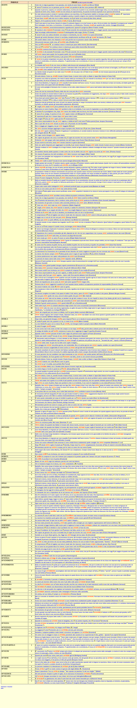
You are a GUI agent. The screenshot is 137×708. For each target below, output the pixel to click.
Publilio (72, 42)
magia (80, 32)
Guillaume (130, 308)
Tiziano (105, 137)
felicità (39, 72)
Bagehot (77, 205)
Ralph (73, 238)
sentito (89, 354)
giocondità (97, 434)
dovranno (96, 131)
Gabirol (88, 296)
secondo (40, 525)
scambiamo (39, 476)
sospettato (107, 442)
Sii (36, 298)
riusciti (89, 172)
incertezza (93, 11)
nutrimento (69, 80)
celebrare (52, 131)
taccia (70, 21)
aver (59, 273)
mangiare (88, 407)
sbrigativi (41, 133)
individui (56, 506)
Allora (115, 229)
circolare (90, 515)
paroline (75, 7)
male (53, 205)
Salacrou (75, 472)
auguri (41, 450)
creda (83, 215)
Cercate (55, 161)
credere (115, 163)
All (36, 54)
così (119, 67)
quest (123, 222)
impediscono (46, 282)
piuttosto (61, 106)
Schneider (73, 249)
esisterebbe (70, 345)
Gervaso (96, 203)
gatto (73, 308)
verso (102, 338)
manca (44, 54)
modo (67, 215)
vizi (49, 205)
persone (40, 259)
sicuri (47, 173)
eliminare (105, 83)
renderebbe (45, 61)
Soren (87, 69)
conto (66, 151)
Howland (102, 254)
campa (50, 226)
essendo (91, 10)
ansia (38, 35)
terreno (94, 350)
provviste (90, 30)
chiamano (58, 39)
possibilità (99, 356)
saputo (67, 114)
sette (62, 391)
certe (42, 87)
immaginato (127, 434)
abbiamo (85, 147)
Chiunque (76, 506)
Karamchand (103, 175)
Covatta (67, 84)
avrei (64, 343)
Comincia (45, 7)
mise (58, 416)
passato (61, 5)
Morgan (117, 293)
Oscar (92, 5)
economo (57, 57)
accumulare (83, 30)
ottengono (64, 434)
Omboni (104, 76)
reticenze (54, 479)
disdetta (39, 65)
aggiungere (57, 128)
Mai (54, 422)
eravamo (122, 147)
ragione (64, 121)
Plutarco (128, 340)
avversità (66, 203)
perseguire (106, 191)
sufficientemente (51, 32)
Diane (113, 515)
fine (83, 7)
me (76, 119)
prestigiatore (49, 111)
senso (42, 472)
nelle (58, 72)
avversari (61, 442)
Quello (106, 163)
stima (120, 277)
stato (42, 523)
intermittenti (45, 242)
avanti (84, 198)
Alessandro (77, 161)
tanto (48, 54)
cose (40, 27)
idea (106, 445)
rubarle (111, 445)
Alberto (56, 413)
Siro (76, 42)
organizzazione (98, 523)
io (49, 475)
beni (84, 347)
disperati (82, 145)
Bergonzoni (121, 416)
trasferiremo (68, 25)
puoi (41, 296)
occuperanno (89, 284)
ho (66, 405)
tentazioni (65, 205)
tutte (67, 42)
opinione (50, 301)
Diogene (53, 338)
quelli (129, 83)
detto (105, 23)
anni (50, 142)
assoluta (81, 175)
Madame (96, 186)
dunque (53, 472)
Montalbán (64, 409)
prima (101, 67)
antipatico (61, 61)
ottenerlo (100, 222)
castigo (46, 114)
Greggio (38, 451)
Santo (66, 76)
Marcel (85, 501)
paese (62, 293)
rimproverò (79, 511)
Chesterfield (65, 373)
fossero (126, 394)
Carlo (87, 301)
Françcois (79, 265)
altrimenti (71, 167)
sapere (40, 137)
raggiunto (53, 284)
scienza (128, 495)
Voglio (37, 163)
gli (41, 37)
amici (51, 203)
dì (67, 180)
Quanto (88, 277)
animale (94, 400)
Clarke (91, 32)
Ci (63, 25)
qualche (99, 25)
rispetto (80, 371)
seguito (99, 345)
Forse (37, 537)
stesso (95, 191)
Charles (72, 395)
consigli (90, 261)
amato (47, 106)
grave (72, 312)
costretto (132, 163)
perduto (64, 109)
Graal (70, 76)
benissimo (111, 378)
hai (40, 475)
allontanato (116, 61)
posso (120, 308)
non (66, 5)
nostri (123, 233)
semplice (78, 59)
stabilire (94, 14)
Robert (76, 220)
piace (78, 72)
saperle (64, 265)
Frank (91, 518)
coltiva (43, 240)
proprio (69, 128)
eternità (66, 445)
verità (97, 180)
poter (122, 173)
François (124, 72)
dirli (104, 329)
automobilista (124, 163)
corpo (57, 398)
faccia (60, 21)
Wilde (96, 5)
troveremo (58, 25)
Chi (98, 23)
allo (68, 425)
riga (66, 385)
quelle (76, 94)
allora (91, 329)
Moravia (61, 413)
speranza (110, 11)
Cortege (56, 310)
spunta (103, 411)
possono (81, 39)
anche (98, 151)
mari (40, 23)
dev (85, 23)
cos (39, 44)
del (98, 37)
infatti (125, 83)
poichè (85, 487)
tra (63, 284)
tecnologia (42, 32)
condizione (119, 240)
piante (96, 411)
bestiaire (49, 310)
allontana (71, 67)
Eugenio (57, 242)
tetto (59, 210)
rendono (62, 200)
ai (80, 525)
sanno (51, 259)
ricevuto (127, 102)
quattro (82, 416)
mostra (62, 195)
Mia (36, 119)
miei (70, 83)
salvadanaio (82, 65)
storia (45, 506)
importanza (100, 495)
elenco (107, 407)
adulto (51, 151)
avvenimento (84, 180)
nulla (90, 39)
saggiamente (93, 394)
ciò (72, 72)
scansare (38, 16)
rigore (80, 147)
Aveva (37, 427)
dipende (69, 233)
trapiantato (95, 109)
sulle (54, 140)
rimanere (56, 173)
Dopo (56, 109)
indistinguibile (69, 32)
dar (83, 385)
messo (66, 111)
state (39, 14)
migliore (47, 279)
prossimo (72, 496)
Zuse (78, 169)
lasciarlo (98, 425)
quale (63, 180)
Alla (36, 42)
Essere (92, 240)
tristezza (82, 87)
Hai (100, 537)
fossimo (117, 495)
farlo (116, 509)
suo (57, 5)
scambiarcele (72, 475)
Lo (57, 338)
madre (91, 398)
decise (44, 416)
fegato (92, 293)
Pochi (37, 282)
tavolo (76, 425)
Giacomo (39, 184)
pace (49, 324)
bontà (90, 186)
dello (71, 499)
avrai (85, 479)
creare (75, 178)
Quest (105, 222)
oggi (111, 156)
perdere (78, 456)
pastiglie (47, 87)
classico (40, 154)
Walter (72, 205)
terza (119, 247)
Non (109, 59)
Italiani (57, 425)
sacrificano (82, 37)
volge (45, 5)
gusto (51, 72)
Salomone (89, 195)
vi (58, 14)
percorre (45, 10)
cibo (112, 78)
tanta (87, 338)
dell (44, 65)
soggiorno (86, 251)
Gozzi (85, 279)
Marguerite (81, 114)
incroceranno (62, 537)
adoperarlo (83, 350)
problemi (64, 378)
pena (69, 331)
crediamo (44, 147)
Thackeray (64, 316)
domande (40, 492)
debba (71, 121)
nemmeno (61, 229)
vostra (39, 369)
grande (86, 186)
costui (117, 191)
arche (122, 495)
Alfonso (115, 523)
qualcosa (48, 21)
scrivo (42, 329)
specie (91, 499)
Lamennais (84, 220)
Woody (99, 391)
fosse (132, 156)
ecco (47, 395)
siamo (110, 30)
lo (43, 59)
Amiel (101, 27)
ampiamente (67, 104)
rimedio (111, 261)
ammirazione (93, 305)
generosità (127, 59)
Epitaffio (38, 385)
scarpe (60, 405)
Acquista (38, 78)
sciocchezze (112, 394)
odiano (44, 39)
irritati (71, 173)
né (91, 434)
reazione (91, 16)
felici (87, 72)
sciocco (102, 261)
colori (64, 333)
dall (81, 98)
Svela (37, 479)
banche (60, 207)
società (84, 131)
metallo (73, 111)
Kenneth (105, 200)
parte (87, 98)
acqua (63, 128)
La (54, 25)
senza (54, 142)
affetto (109, 172)
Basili (92, 65)
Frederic (96, 27)
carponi (51, 10)
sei (61, 35)
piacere (70, 102)
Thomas (113, 151)
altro (95, 23)
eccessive (120, 59)
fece (113, 507)
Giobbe (62, 84)
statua (106, 109)
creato (130, 67)
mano (99, 277)
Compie (84, 450)
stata (60, 394)
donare (72, 387)
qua (129, 240)
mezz (76, 445)
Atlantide (113, 23)
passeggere (39, 395)
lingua (44, 369)
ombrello (113, 487)
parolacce (91, 7)
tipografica (53, 394)
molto (127, 94)
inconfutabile (45, 400)
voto (90, 385)
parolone (56, 7)
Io (36, 226)
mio (58, 293)
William (50, 316)
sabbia (65, 352)
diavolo (101, 37)
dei (41, 312)
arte (49, 215)
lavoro (102, 506)
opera (68, 499)
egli (92, 277)
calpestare (67, 315)
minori (117, 371)
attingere (94, 229)
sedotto (125, 407)
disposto (100, 394)
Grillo (80, 165)
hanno (121, 407)
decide (83, 319)
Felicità (37, 212)
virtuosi (56, 37)
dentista (39, 111)
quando (105, 30)
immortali (66, 395)
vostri (58, 378)
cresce (62, 226)
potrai (46, 59)
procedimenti (127, 131)
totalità (69, 245)
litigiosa (78, 210)
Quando (37, 10)
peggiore (118, 222)
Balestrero (84, 169)
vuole (68, 289)
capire (71, 137)
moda (134, 78)
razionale (73, 163)
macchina (76, 14)
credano (79, 298)
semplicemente (73, 37)
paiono (44, 182)
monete (95, 111)
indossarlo (131, 191)
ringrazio (53, 83)
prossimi (115, 30)
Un (51, 47)
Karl (75, 21)
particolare (70, 182)
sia (125, 182)
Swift (46, 158)
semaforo (57, 165)
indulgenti (54, 186)
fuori (91, 111)
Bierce (118, 111)
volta (73, 261)
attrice (99, 18)
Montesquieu (81, 395)
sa (110, 10)
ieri (36, 158)
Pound (50, 420)
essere (89, 23)
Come (37, 67)
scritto (84, 76)
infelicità (55, 240)
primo (40, 298)
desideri (75, 83)
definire (116, 350)
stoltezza (68, 195)
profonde (50, 413)
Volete (37, 161)
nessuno (74, 154)
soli (76, 114)
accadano (50, 249)
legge (85, 331)
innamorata (69, 119)
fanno (41, 98)
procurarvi (130, 371)
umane (80, 352)
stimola (62, 279)
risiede (44, 72)
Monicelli (102, 324)
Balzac (67, 49)
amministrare (71, 265)
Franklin (79, 464)
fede (50, 298)
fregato (104, 487)
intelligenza (56, 400)
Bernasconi (77, 235)
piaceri (43, 418)
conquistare (52, 59)
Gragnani (93, 301)
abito (45, 191)
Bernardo (93, 44)
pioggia (41, 345)
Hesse (51, 231)
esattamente (82, 442)
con (50, 7)
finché (78, 128)
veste (60, 100)
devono (46, 254)
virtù (87, 282)
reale (91, 495)
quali (113, 308)
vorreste (104, 251)
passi (80, 308)
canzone (116, 385)
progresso (85, 27)
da (52, 21)
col (43, 165)
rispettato (104, 173)
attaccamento (52, 373)
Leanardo (77, 80)
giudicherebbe (71, 61)
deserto (58, 350)
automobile (112, 400)
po (118, 338)
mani (57, 140)
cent (47, 142)
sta (49, 331)
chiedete (102, 380)
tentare (116, 10)
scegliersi (93, 503)
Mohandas (95, 175)
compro (65, 329)
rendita (85, 270)
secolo (108, 25)
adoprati (125, 78)
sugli (56, 487)
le (58, 18)
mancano (46, 42)
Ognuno (62, 506)
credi (42, 333)
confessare (66, 156)
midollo (45, 104)
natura (92, 324)
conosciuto (50, 91)
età (45, 30)
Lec (70, 422)
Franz (91, 492)
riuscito (56, 407)
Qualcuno (69, 506)
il (96, 30)
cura (47, 217)
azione (76, 411)
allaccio (92, 416)
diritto (78, 151)
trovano (106, 72)
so (40, 226)
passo (93, 35)
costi (79, 121)
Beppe (76, 165)
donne (48, 207)
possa (100, 233)
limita (55, 94)
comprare (76, 270)
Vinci (84, 80)
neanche (68, 142)
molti (44, 161)
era (47, 391)
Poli (113, 76)
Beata (97, 450)
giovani (130, 147)
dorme (93, 98)
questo (77, 27)
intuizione (72, 175)
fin (117, 400)
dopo (104, 94)
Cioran (53, 133)
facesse (71, 507)
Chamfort (79, 57)
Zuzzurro (103, 207)
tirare (41, 18)
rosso (46, 165)
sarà (121, 229)
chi (42, 21)
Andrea (73, 169)
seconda (74, 247)
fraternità (57, 496)
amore (39, 7)
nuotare (104, 378)
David (122, 251)
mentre (74, 147)
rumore (131, 94)
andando (78, 167)
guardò (123, 338)
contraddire (57, 233)
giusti (52, 487)
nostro (105, 172)
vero (43, 189)
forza (87, 229)
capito (56, 119)
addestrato (56, 67)
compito (52, 503)
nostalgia (55, 147)
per (126, 23)
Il (35, 57)
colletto (106, 416)
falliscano (74, 268)
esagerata (44, 301)
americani (71, 391)
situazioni (57, 16)
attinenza (63, 182)
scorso (86, 83)
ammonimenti (81, 261)
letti (82, 329)
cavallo (57, 226)
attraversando (45, 14)
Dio (88, 37)
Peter (110, 16)
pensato (65, 411)
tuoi (53, 356)
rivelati (71, 442)
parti (64, 525)
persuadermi (48, 121)
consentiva (67, 301)
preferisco (73, 203)
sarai (67, 481)
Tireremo (86, 25)
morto (129, 387)
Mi (36, 76)
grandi (49, 265)
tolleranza (88, 175)
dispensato (42, 95)
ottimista (50, 442)
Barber (91, 312)
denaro (61, 456)
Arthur (85, 32)
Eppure (77, 23)
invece (91, 61)
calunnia (40, 515)
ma (84, 11)
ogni (81, 254)
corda (79, 67)
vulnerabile (48, 398)
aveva (40, 109)
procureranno (71, 371)
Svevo (124, 425)
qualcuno (65, 247)
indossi (40, 191)
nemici (53, 326)
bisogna (101, 14)
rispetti (95, 298)
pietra (52, 109)
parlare (42, 163)
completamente (90, 445)
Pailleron (100, 7)
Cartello (37, 535)
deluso (43, 76)
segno (50, 411)
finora (76, 442)
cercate (75, 380)
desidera (61, 212)
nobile (89, 400)
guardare (51, 5)
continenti (71, 23)
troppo (101, 10)
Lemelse (64, 95)
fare (65, 137)
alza (102, 98)
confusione (81, 195)
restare (72, 114)
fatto (123, 94)
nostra (48, 450)
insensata (57, 30)
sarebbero (55, 354)
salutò (43, 340)
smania (68, 270)
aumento (42, 200)
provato (72, 123)
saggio (119, 156)
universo (109, 523)
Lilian (90, 18)
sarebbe (105, 345)
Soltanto (38, 303)
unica (46, 119)
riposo (96, 67)
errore (116, 102)
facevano (41, 402)
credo (52, 287)
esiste (97, 407)
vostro (81, 251)
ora (101, 387)
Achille (63, 398)
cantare (108, 385)
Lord (59, 373)
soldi (50, 515)
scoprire (61, 418)
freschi (37, 149)
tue (103, 111)
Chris (97, 254)
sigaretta (104, 59)
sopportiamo (89, 233)
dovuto (37, 513)
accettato (97, 173)
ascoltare (46, 459)
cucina (111, 98)
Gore (79, 268)
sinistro (87, 163)
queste (102, 315)
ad (77, 10)
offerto (81, 407)
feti (95, 169)
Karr (72, 126)
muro (46, 535)
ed (122, 83)
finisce (55, 49)
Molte (52, 16)
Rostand (59, 402)
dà (64, 11)
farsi (52, 315)
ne (83, 23)
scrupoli (100, 515)
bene (38, 205)
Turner (67, 364)
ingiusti (61, 487)
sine (126, 240)
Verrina (118, 109)
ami (113, 247)
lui (72, 165)
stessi (58, 324)
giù (61, 385)
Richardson (97, 518)
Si (36, 18)
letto (68, 154)
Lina (79, 178)
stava (45, 409)
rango (82, 102)
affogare (52, 378)
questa (87, 11)
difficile (56, 220)
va (106, 98)
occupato (49, 389)
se (98, 14)
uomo (124, 67)
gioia (57, 518)
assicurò (54, 507)
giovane (47, 137)
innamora (42, 464)
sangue (49, 140)
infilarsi (64, 65)
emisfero (57, 163)
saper (40, 135)
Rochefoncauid (40, 74)
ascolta (127, 261)
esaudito (65, 83)
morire (44, 135)
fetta (98, 215)
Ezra (45, 420)
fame (111, 83)
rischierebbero (54, 169)
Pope (108, 37)
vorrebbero (59, 154)
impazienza (40, 233)
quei (115, 182)
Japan (96, 76)
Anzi (47, 25)
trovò (60, 338)
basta (40, 265)
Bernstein (131, 525)
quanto (77, 16)
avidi (44, 270)
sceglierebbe (53, 347)
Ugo (71, 235)
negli (77, 366)
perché (70, 39)
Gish (94, 18)
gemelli (86, 518)
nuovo (71, 537)
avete (39, 76)
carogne (85, 352)
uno (77, 61)
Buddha (38, 193)
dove (50, 49)
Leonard (124, 525)
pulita (50, 422)
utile (74, 523)
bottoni (100, 87)
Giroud (120, 284)
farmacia (54, 87)
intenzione (44, 378)
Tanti (36, 450)
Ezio (128, 450)
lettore (41, 499)
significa (74, 289)
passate (53, 333)
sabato (73, 207)
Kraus (78, 21)
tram (89, 59)
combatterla (75, 240)
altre (100, 156)
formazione (89, 102)
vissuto (56, 123)
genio (68, 287)
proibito (84, 123)
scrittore (76, 499)
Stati (65, 391)
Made (90, 76)
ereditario (45, 356)
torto (107, 151)
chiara (66, 175)
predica (44, 94)
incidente (78, 109)
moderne (89, 131)
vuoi (56, 296)
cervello (37, 104)
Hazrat (75, 369)
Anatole (98, 331)
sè (88, 5)
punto (82, 10)
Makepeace (57, 316)
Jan (109, 215)
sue (66, 94)
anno (82, 83)
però (112, 59)
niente (73, 259)
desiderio (56, 434)
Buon (51, 535)
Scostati (104, 340)
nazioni (130, 350)
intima (115, 87)
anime (66, 189)
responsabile (84, 509)
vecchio (77, 137)
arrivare (107, 67)
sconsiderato (83, 61)
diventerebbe (93, 352)
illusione (49, 180)
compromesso (41, 215)
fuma (125, 98)
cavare (86, 39)
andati (97, 10)
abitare (44, 210)
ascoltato (57, 195)
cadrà (45, 487)
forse (97, 315)
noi (81, 233)
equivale (38, 11)
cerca (60, 296)
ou (53, 310)
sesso (38, 356)
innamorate (69, 354)
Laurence (105, 16)
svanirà (117, 479)
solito (61, 94)
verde (86, 411)
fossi (39, 523)
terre (51, 352)
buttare (57, 385)
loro (108, 131)
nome (53, 329)
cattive (61, 18)
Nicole (128, 233)
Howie (68, 249)
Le (36, 254)
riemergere (41, 25)
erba (46, 226)
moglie (78, 100)
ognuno (83, 475)
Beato (37, 461)
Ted (63, 364)
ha (44, 21)
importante (87, 14)
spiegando (132, 407)
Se (36, 14)
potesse (90, 340)
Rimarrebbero (39, 352)
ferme (53, 23)
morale (51, 94)
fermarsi (39, 165)
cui (87, 10)
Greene (97, 140)
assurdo (73, 30)
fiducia (79, 226)
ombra (86, 182)
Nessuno (38, 261)
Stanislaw (63, 422)
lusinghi (50, 277)
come (43, 35)
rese (132, 509)
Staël (102, 186)
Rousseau (109, 121)
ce (81, 23)
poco (61, 59)
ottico (104, 499)
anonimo (81, 142)
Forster (122, 293)
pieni (44, 23)
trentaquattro (122, 450)
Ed (94, 261)
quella (55, 180)
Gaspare (95, 207)
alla (80, 7)
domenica (82, 207)
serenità (67, 145)
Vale (36, 305)
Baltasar (38, 263)
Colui (37, 5)
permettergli (128, 499)
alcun (107, 479)
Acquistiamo (39, 172)
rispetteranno (126, 298)
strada (54, 14)
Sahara (65, 350)
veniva (98, 338)
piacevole (112, 72)
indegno (123, 191)
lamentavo (40, 405)
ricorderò (79, 537)
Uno (36, 418)
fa (112, 163)
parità (60, 284)
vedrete (37, 413)
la (50, 14)
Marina (57, 450)
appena (85, 333)
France (103, 331)
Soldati (85, 321)
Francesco (112, 109)
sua (87, 398)
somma (49, 245)
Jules (93, 128)
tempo (105, 147)
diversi (116, 233)
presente (81, 378)
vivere (62, 44)
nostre (61, 525)
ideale (59, 298)
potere (111, 479)
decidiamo (62, 475)
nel (48, 72)
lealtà (118, 172)
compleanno (77, 450)
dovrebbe (38, 175)
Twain (92, 154)
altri (119, 72)
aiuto (50, 161)
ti (40, 61)
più (74, 18)
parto (51, 220)
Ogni (36, 32)
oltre (105, 10)
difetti (68, 303)
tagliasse (71, 525)
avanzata (50, 52)
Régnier (37, 291)
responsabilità (106, 284)
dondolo (56, 35)
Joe (59, 535)
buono (105, 277)
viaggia (42, 126)
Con (36, 200)
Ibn (84, 296)
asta (92, 254)
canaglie (93, 442)
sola (119, 525)
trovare (68, 69)
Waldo (77, 238)
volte (67, 59)
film (44, 391)
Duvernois (104, 319)
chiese (62, 340)
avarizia (39, 30)
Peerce (113, 215)
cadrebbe (105, 167)
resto (75, 116)
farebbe (124, 167)
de (128, 72)
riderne (49, 402)
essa (125, 479)
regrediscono (69, 27)
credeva (96, 509)
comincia (46, 49)
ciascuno (78, 215)
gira (78, 98)
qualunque (123, 180)
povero (66, 57)
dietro (95, 102)
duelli (122, 350)
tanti (95, 87)
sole (70, 338)
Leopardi (45, 184)
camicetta (65, 416)
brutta (70, 394)
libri (86, 308)
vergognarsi (57, 156)
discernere (38, 501)
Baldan (85, 490)
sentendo (82, 338)
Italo (120, 425)
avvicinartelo (100, 61)
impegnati (49, 178)
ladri (83, 525)
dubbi (86, 315)
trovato (60, 76)
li (112, 147)
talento (45, 287)
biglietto (83, 59)
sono (86, 7)
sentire (109, 425)
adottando (119, 131)
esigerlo (67, 229)
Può (36, 25)
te (41, 59)
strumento (98, 499)
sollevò (112, 338)
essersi (58, 191)
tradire (53, 293)
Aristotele (90, 347)
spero (80, 293)
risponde (41, 195)
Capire (37, 186)
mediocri (81, 284)
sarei (61, 287)
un (52, 7)
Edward (111, 293)
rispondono (54, 492)
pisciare (85, 167)
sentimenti (67, 186)
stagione (103, 308)
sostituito (82, 391)
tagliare (55, 215)
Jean (111, 245)
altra (84, 98)
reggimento (95, 94)
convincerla (96, 172)
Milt (87, 312)
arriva (74, 10)
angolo (53, 210)
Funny (115, 380)
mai (52, 156)
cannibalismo (75, 131)
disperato (49, 145)
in (85, 10)
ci (61, 87)
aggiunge (79, 331)
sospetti (44, 312)
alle (65, 59)
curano (64, 87)
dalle (99, 111)
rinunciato (99, 445)
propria (75, 195)
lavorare (56, 178)
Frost (126, 251)
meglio (39, 106)
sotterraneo (66, 10)
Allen (103, 391)
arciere (51, 67)
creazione (56, 523)
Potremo (38, 284)
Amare (37, 178)
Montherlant (104, 398)
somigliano (64, 16)
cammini (54, 537)
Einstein (75, 104)
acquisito (79, 191)
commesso (61, 331)
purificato (64, 191)
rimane (55, 116)
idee (57, 235)
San (88, 44)
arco (86, 67)
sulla (44, 275)
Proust (90, 501)
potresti (75, 333)
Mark (88, 154)
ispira (78, 186)
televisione (40, 251)
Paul (115, 245)
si (42, 5)
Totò (83, 226)
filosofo (122, 340)
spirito (44, 145)
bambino (40, 151)
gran (66, 394)
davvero (95, 387)
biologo (65, 402)
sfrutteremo (79, 25)
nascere (67, 492)
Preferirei (38, 140)
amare (107, 145)
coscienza (44, 422)
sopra (113, 411)
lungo (50, 167)
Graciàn (44, 263)
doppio (74, 343)
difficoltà (113, 131)
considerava (51, 509)
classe (47, 259)
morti (57, 84)
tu (87, 78)
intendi (91, 78)
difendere (95, 200)
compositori (104, 525)
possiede (82, 277)
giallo (49, 191)
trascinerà (38, 231)
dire (54, 21)
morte (44, 11)
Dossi (115, 329)
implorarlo (53, 229)
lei (100, 450)
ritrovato (102, 501)
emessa (79, 515)
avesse (39, 520)
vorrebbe (61, 137)
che (40, 5)
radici (45, 413)
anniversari (71, 180)
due (62, 189)
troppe (84, 282)
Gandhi (110, 175)
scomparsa (121, 23)
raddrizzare (39, 387)
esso (85, 298)
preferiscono (46, 256)
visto (80, 76)
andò (46, 338)
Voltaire (95, 39)
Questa (37, 506)
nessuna (93, 356)
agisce (44, 411)
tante (54, 235)
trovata (74, 394)
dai (120, 233)
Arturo (71, 189)
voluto (93, 137)
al (50, 61)
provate (125, 411)
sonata (112, 94)
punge (68, 279)
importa (68, 319)
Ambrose (113, 111)
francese (71, 402)
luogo (64, 147)
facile (77, 18)
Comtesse (107, 515)
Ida (100, 76)
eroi (64, 472)
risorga (99, 182)
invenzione (51, 251)
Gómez (125, 87)
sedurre (63, 407)
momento (41, 203)
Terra (47, 275)
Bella (37, 180)
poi (61, 7)
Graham (91, 140)
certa (48, 11)
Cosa (37, 98)
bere (116, 98)
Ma (76, 345)
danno (68, 78)
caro (92, 537)
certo (112, 277)
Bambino (45, 83)
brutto (54, 391)
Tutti (36, 23)
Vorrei (37, 167)
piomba (61, 14)
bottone (98, 416)
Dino (88, 65)
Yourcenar (89, 114)
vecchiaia (64, 37)
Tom (129, 61)
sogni (50, 461)
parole (104, 156)
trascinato (127, 229)
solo (66, 39)
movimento (72, 35)
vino (73, 128)
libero (77, 481)
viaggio (99, 30)
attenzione (61, 305)
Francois (115, 284)
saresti (110, 61)
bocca (84, 111)
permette (62, 251)
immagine (40, 490)
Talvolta (37, 147)
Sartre (119, 245)
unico (39, 238)
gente (94, 251)
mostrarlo (82, 312)
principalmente (71, 487)
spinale (51, 104)
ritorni (105, 182)
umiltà (39, 321)
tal (131, 78)
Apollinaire (38, 310)
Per (36, 128)
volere (66, 296)
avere (75, 5)
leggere (83, 154)
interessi (68, 178)
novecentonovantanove (57, 27)
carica (118, 94)
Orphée (63, 310)
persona (57, 95)
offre (113, 499)
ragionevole (65, 308)
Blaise (123, 145)
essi (112, 180)
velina (52, 450)
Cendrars (128, 145)
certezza (68, 11)
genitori (57, 356)
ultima (89, 121)
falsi (54, 515)
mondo (118, 83)
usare (52, 350)
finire (120, 387)
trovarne (72, 366)
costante (55, 305)
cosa (62, 30)
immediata (97, 16)
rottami (64, 23)
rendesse (109, 418)
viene (91, 173)
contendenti (69, 464)
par (36, 279)
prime (41, 249)
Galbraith (112, 200)
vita (53, 18)
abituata (69, 369)
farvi (68, 251)
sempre (130, 23)
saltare (107, 14)
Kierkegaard (93, 69)
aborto (58, 131)
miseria (68, 44)
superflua (92, 331)
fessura (73, 65)
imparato (68, 259)
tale (71, 215)
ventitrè (37, 420)
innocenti (56, 352)
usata (57, 422)
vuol (79, 154)
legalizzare (65, 131)
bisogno (70, 161)
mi (103, 23)
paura (75, 44)
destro (63, 163)
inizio (91, 333)
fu (91, 109)
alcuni (90, 378)
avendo (55, 359)
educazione (80, 495)
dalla (75, 32)
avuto (78, 156)
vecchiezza (79, 78)
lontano (68, 147)
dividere (53, 527)
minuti (43, 445)
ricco (40, 57)
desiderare (70, 212)
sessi (67, 284)
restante (45, 100)
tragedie (63, 222)
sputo (113, 345)
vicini (47, 169)
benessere (51, 200)
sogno (76, 254)
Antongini (38, 63)
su (88, 76)
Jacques (102, 121)
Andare (53, 11)
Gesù (40, 83)
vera (134, 222)
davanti (129, 182)
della (79, 44)
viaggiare (50, 126)
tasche (106, 111)
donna (59, 308)
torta (62, 215)
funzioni (70, 94)
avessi (76, 76)
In (108, 173)
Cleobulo (63, 459)
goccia (61, 345)
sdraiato (65, 338)
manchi (62, 80)
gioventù (54, 78)
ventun (89, 450)
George (69, 217)
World (120, 380)
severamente (61, 172)
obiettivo (50, 69)
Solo (36, 145)
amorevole (51, 175)
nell (52, 331)
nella (49, 18)
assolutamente (64, 173)
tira (63, 7)
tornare (122, 10)
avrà (108, 387)
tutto (70, 116)
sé (53, 464)
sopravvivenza (77, 11)
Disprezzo (38, 102)
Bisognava (91, 506)
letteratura (44, 495)
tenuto (84, 398)
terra (118, 411)
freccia (43, 67)
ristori (62, 78)
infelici (102, 240)
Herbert (74, 217)
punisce (54, 114)
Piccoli (92, 169)
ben (133, 131)
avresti (89, 137)
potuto (89, 507)
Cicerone (129, 30)
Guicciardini (47, 436)
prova (39, 400)
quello (52, 54)
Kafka (95, 492)
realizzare (57, 461)
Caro (36, 83)
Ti (65, 61)
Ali (78, 369)
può (38, 18)
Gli (36, 39)
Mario (81, 321)
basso (119, 167)
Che (36, 44)
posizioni (97, 284)
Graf (74, 189)
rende (62, 151)
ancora (111, 145)
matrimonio (40, 527)
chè (61, 450)
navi (49, 23)
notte (95, 167)
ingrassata (71, 352)
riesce (59, 65)
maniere (66, 18)
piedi (89, 405)
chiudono (89, 207)
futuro (80, 5)
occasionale (85, 305)
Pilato (86, 140)
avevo (93, 83)
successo (44, 128)
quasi (50, 84)
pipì (100, 167)
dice (48, 289)
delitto (46, 331)
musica (103, 102)
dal (43, 102)
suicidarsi (51, 416)
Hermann (46, 231)
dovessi (39, 293)
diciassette (126, 418)
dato (65, 523)
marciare (76, 102)
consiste (71, 400)
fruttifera (100, 352)
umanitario (45, 350)
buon (38, 472)
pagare (51, 95)
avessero (67, 530)
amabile (43, 180)
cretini (38, 326)
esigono (82, 16)
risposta (85, 492)
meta (122, 30)
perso (92, 87)
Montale (63, 242)
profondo (50, 102)
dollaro (110, 475)
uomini (45, 37)
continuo (57, 44)
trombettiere (86, 94)
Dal (36, 203)
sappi (68, 333)
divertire (73, 251)
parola (93, 121)
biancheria (109, 87)
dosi (87, 240)
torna (65, 100)
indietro (127, 10)
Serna (37, 89)
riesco (40, 121)
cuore (57, 102)
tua (49, 78)
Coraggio (114, 25)
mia (48, 308)
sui (56, 329)
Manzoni (84, 161)
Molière (79, 259)
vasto (53, 495)
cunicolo (59, 10)
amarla (58, 445)
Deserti (57, 23)
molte (52, 42)
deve (50, 25)
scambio (51, 476)
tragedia (38, 224)
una (105, 11)
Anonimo (116, 11)
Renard (98, 128)
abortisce (68, 220)
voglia (92, 425)
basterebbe (59, 104)
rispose (116, 340)
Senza (37, 347)
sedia (50, 35)
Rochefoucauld (92, 265)
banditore (86, 254)
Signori (37, 21)
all (58, 42)
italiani (52, 98)
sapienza (119, 78)
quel (46, 116)
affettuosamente (51, 340)
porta (50, 233)
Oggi (124, 387)
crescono (100, 169)
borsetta (118, 445)
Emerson (82, 238)
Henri (91, 27)
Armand (69, 472)
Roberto (91, 203)
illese (46, 352)
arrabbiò (39, 509)
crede (37, 95)
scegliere (46, 293)
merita (70, 5)
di (72, 5)
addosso (67, 14)
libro (55, 501)
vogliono (121, 289)
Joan (97, 121)
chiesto (98, 83)
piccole (83, 240)
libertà (54, 481)
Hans (96, 537)
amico (47, 189)
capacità (58, 175)
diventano (51, 37)
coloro (49, 39)
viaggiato (66, 126)
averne (65, 161)
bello (41, 279)
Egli (36, 109)
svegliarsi (67, 169)
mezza (51, 418)
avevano (38, 84)
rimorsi (82, 301)
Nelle (37, 434)
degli (66, 305)
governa (38, 316)
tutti (53, 84)
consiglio (79, 523)
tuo (55, 298)
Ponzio (82, 140)
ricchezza (53, 270)
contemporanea (60, 249)
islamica (52, 525)
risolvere (102, 131)
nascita (39, 518)
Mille (36, 27)
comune (90, 210)
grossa (105, 215)
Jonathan (41, 158)
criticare (53, 172)
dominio (86, 191)
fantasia (100, 163)
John (100, 200)
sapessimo (44, 496)
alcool (72, 378)
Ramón (120, 87)
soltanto (108, 102)
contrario (54, 61)
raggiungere (59, 145)
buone (86, 18)
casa (70, 100)
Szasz (118, 151)
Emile (46, 133)
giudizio (130, 172)
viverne (64, 235)
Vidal (83, 268)
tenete (76, 378)
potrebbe (47, 156)
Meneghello (112, 137)
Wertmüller (84, 178)
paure (64, 479)
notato (44, 380)
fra (43, 57)
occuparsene (39, 507)
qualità (53, 265)
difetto (62, 312)
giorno (75, 142)
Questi (37, 340)
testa (75, 476)
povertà (40, 42)
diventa (46, 151)
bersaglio (115, 67)
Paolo (110, 76)
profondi (73, 186)
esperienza (40, 116)
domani (65, 450)
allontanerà (39, 481)
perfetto (48, 261)
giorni (119, 182)
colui (116, 261)
